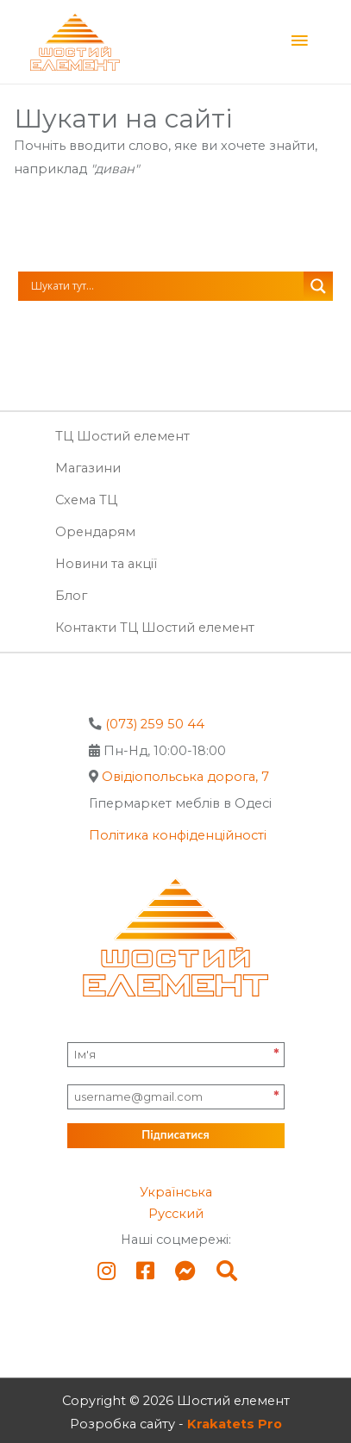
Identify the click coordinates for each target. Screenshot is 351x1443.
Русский (176, 1213)
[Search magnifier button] (318, 286)
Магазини (88, 468)
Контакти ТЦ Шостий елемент (154, 627)
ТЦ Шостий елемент (122, 436)
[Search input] (165, 286)
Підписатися (175, 1135)
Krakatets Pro (234, 1424)
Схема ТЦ (86, 500)
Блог (71, 595)
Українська (176, 1192)
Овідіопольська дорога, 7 (185, 776)
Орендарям (95, 532)
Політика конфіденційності (177, 835)
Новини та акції (106, 564)
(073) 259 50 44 (154, 724)
